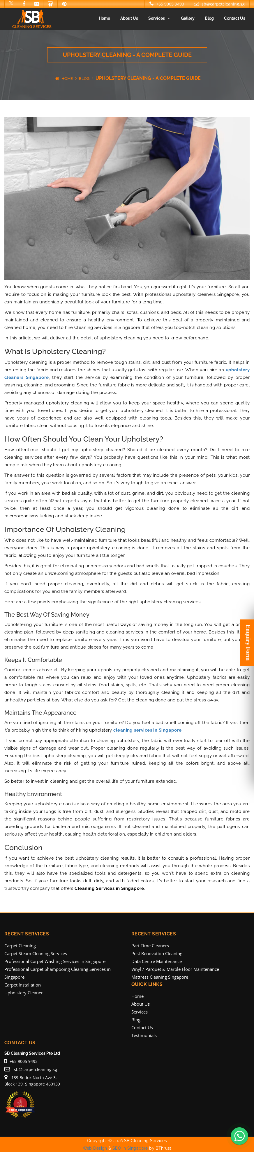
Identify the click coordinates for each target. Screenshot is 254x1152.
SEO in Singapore (130, 1148)
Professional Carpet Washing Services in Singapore (54, 961)
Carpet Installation (22, 985)
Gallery (188, 18)
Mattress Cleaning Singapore (159, 977)
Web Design (95, 1148)
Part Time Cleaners (150, 945)
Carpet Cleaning (20, 945)
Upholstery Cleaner (23, 993)
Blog (209, 18)
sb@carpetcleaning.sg (219, 4)
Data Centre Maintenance (156, 961)
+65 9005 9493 (166, 4)
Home (104, 18)
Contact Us (234, 18)
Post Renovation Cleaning (156, 953)
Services (159, 18)
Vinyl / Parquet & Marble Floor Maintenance (175, 969)
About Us (129, 18)
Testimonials (144, 1035)
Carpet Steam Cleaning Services (35, 953)
